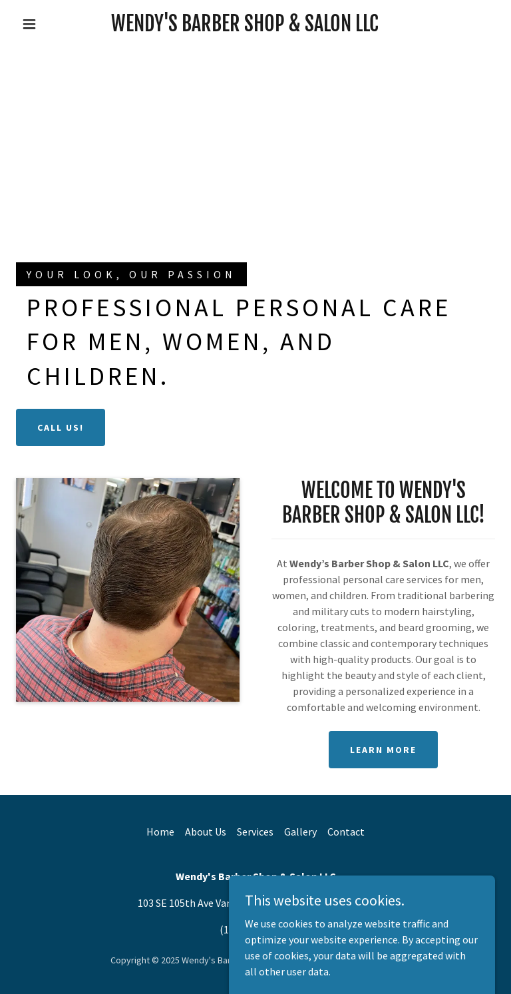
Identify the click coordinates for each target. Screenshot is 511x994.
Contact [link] (346, 831)
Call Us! (60, 427)
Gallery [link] (300, 831)
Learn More (383, 750)
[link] (245, 27)
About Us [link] (205, 831)
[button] (29, 24)
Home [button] (160, 831)
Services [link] (255, 831)
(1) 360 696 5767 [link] (255, 929)
